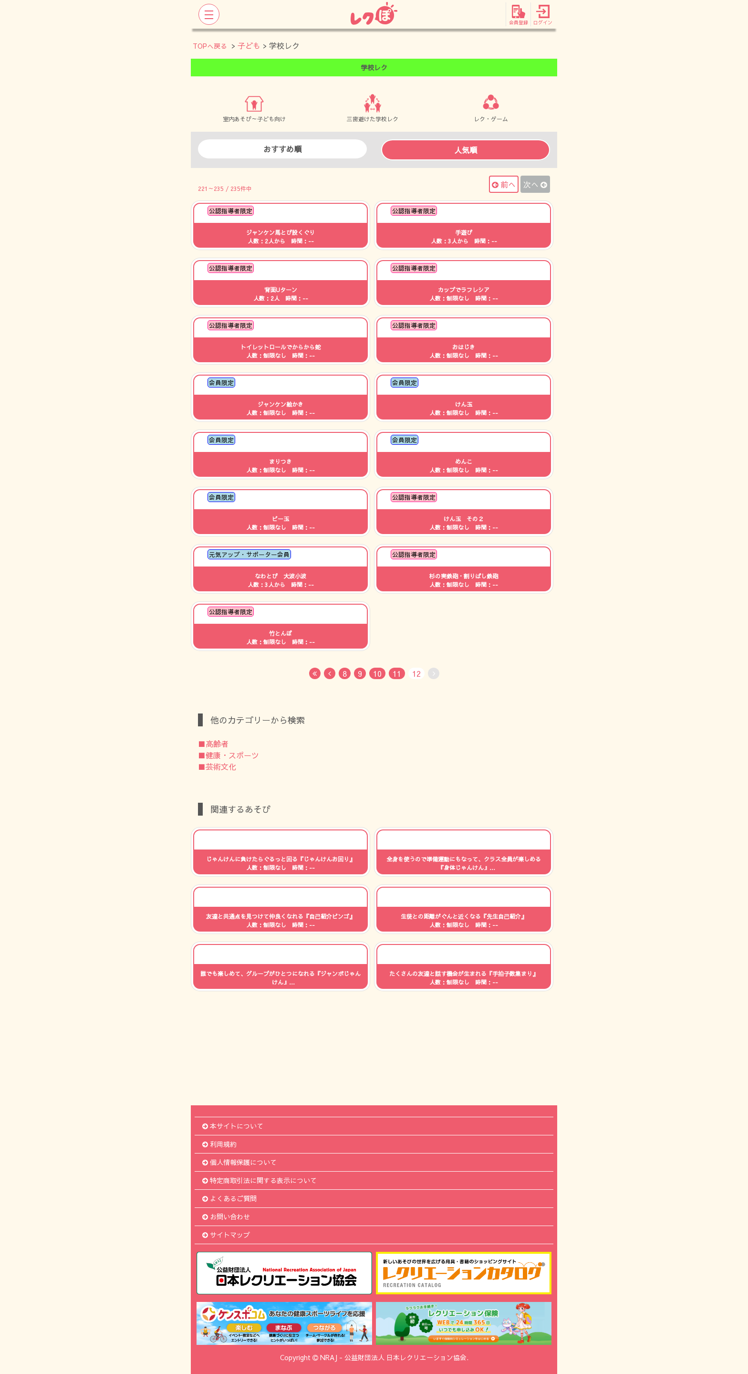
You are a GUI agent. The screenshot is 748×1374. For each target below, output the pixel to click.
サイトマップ (226, 1234)
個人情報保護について (239, 1162)
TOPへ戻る (210, 46)
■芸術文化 (217, 766)
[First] (315, 673)
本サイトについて (232, 1126)
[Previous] (329, 673)
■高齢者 (213, 743)
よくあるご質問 (229, 1198)
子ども (249, 45)
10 (377, 673)
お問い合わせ (226, 1216)
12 (416, 673)
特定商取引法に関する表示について (259, 1180)
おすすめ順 (282, 149)
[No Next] (433, 673)
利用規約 (219, 1144)
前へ (504, 184)
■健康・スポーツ (228, 755)
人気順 (465, 150)
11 (397, 673)
